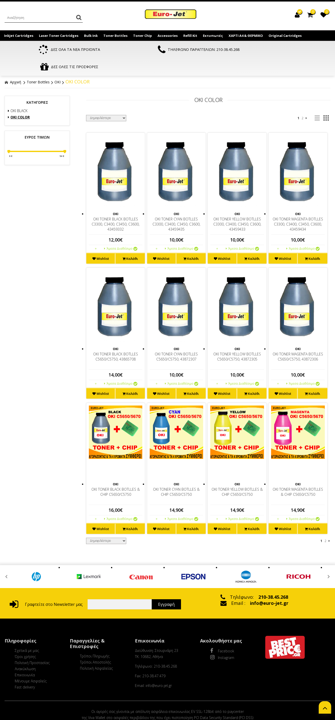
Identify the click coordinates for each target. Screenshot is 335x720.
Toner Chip (142, 35)
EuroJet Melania (170, 15)
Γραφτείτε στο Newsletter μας (46, 587)
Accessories (168, 35)
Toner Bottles (115, 35)
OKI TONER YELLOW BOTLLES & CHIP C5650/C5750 (237, 475)
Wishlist (100, 241)
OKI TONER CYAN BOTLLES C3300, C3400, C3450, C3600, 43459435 (176, 207)
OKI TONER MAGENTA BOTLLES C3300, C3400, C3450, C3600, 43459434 (298, 207)
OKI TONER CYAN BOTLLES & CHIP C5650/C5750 (176, 475)
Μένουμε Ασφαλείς (31, 664)
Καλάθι (130, 241)
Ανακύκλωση (25, 651)
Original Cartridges (285, 35)
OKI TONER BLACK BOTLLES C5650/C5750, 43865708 (115, 339)
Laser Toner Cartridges (58, 35)
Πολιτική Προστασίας (32, 645)
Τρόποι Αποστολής (95, 645)
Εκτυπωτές (213, 35)
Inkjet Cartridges (18, 35)
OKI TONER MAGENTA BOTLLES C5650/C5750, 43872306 (298, 339)
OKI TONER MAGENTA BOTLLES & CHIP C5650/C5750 (298, 475)
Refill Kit (190, 35)
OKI (57, 65)
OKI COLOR (77, 65)
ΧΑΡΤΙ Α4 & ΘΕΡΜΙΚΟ (246, 35)
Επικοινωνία (25, 657)
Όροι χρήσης (25, 639)
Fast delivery (25, 670)
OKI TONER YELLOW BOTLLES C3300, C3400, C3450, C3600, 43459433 (237, 207)
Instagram (222, 640)
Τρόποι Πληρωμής (94, 639)
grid (326, 101)
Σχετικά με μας (27, 633)
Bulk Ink (91, 35)
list (317, 101)
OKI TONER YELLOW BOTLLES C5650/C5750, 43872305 (237, 339)
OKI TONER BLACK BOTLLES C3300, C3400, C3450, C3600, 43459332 (115, 207)
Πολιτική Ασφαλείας (96, 651)
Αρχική (13, 65)
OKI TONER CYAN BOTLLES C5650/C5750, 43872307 (176, 339)
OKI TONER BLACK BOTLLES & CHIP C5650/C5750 (115, 475)
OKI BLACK (17, 93)
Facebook (222, 634)
